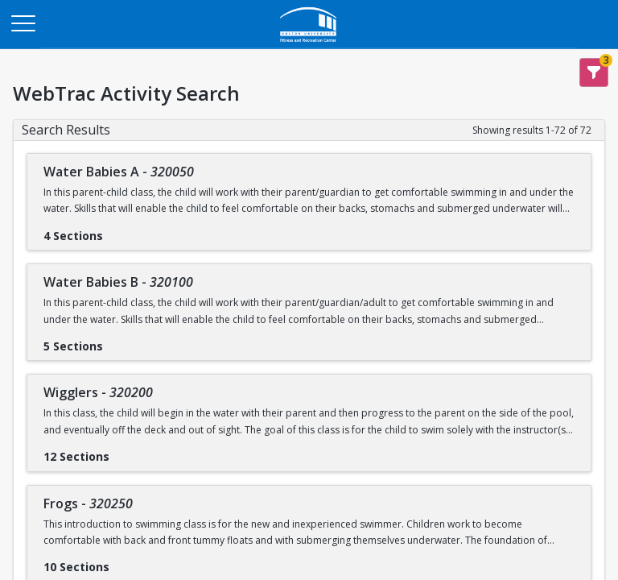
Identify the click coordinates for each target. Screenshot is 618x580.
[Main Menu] (22, 22)
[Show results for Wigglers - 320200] (122, 451)
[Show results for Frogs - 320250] (122, 561)
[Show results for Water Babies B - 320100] (116, 340)
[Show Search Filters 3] (593, 72)
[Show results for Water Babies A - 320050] (116, 230)
